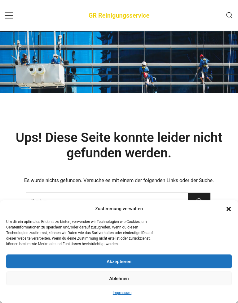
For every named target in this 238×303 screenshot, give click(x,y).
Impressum (122, 293)
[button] (229, 209)
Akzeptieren (119, 261)
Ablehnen (119, 278)
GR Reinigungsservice (119, 15)
